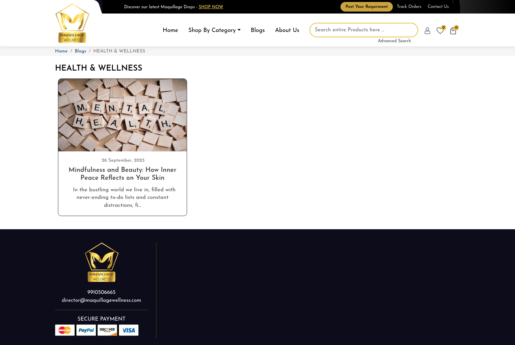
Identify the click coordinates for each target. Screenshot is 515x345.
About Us (287, 30)
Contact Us (438, 7)
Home (170, 30)
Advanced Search (394, 41)
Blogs (258, 30)
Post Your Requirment (366, 7)
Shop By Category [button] (212, 30)
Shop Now (211, 7)
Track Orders (409, 7)
